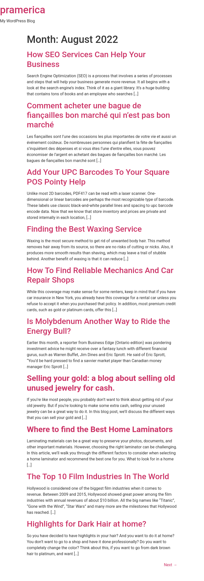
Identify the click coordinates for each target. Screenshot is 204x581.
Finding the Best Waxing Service (85, 229)
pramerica (22, 10)
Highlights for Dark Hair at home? (86, 524)
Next (170, 564)
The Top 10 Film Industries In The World (98, 476)
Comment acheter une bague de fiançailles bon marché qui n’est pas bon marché (98, 115)
